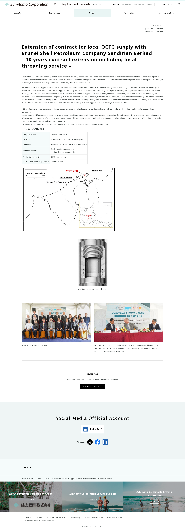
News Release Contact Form (92, 386)
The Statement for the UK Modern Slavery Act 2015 (41, 520)
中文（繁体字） (139, 5)
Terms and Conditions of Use (56, 517)
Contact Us (27, 517)
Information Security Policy (94, 517)
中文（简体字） (127, 5)
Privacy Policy (75, 517)
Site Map (39, 517)
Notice (26, 467)
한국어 (149, 5)
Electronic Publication (114, 517)
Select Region (167, 4)
